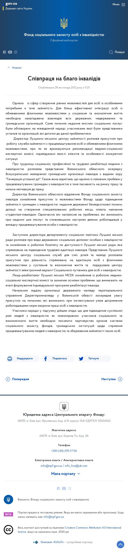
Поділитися (60, 358)
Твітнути (93, 358)
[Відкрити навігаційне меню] (123, 5)
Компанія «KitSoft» (52, 542)
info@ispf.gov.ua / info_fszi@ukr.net (64, 465)
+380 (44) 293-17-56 (64, 450)
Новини (16, 67)
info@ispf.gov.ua (54, 517)
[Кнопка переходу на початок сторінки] (120, 544)
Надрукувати (25, 358)
